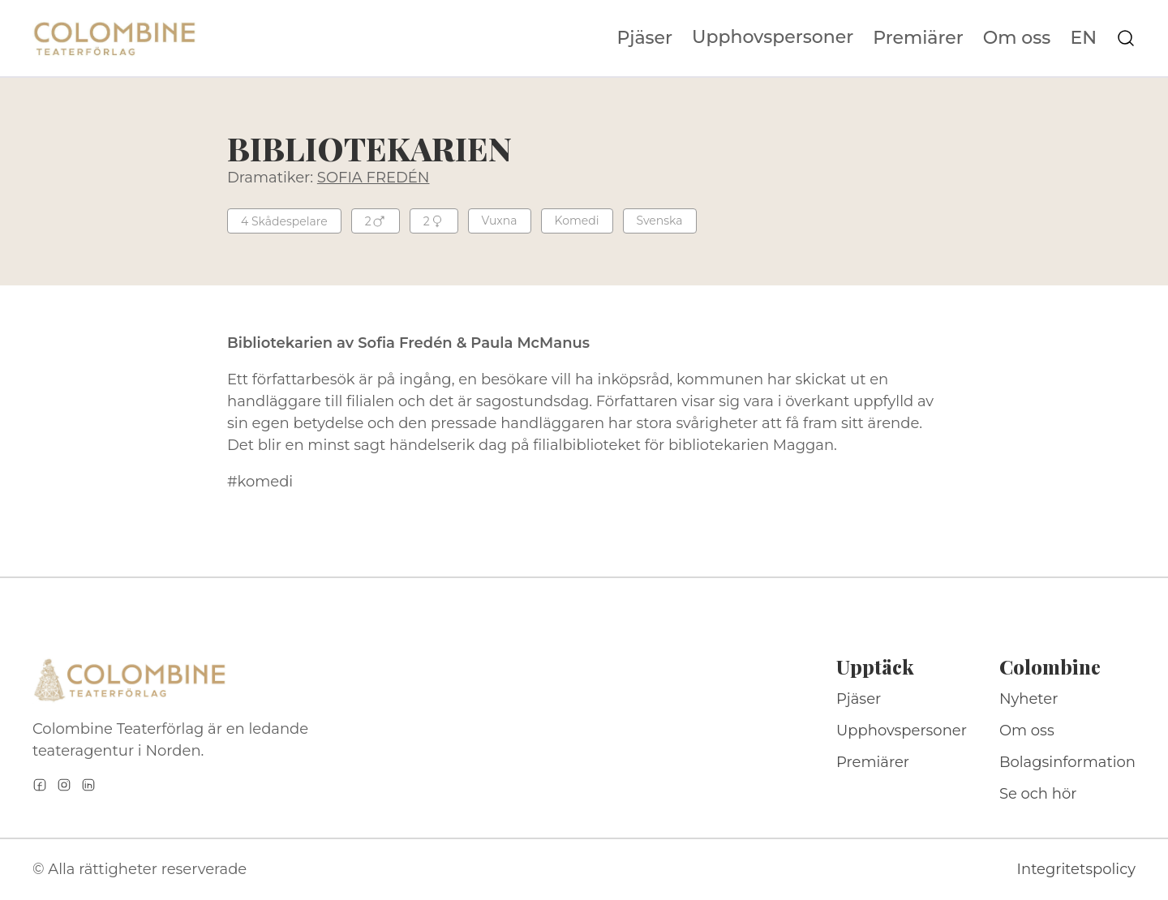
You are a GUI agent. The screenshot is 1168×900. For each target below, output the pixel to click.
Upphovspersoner (772, 37)
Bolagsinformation (1067, 762)
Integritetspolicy (1076, 869)
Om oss (1017, 38)
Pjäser (645, 38)
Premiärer (918, 38)
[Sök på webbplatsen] (1126, 38)
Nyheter (1028, 699)
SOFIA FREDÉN (373, 177)
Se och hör (1038, 794)
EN (1083, 38)
